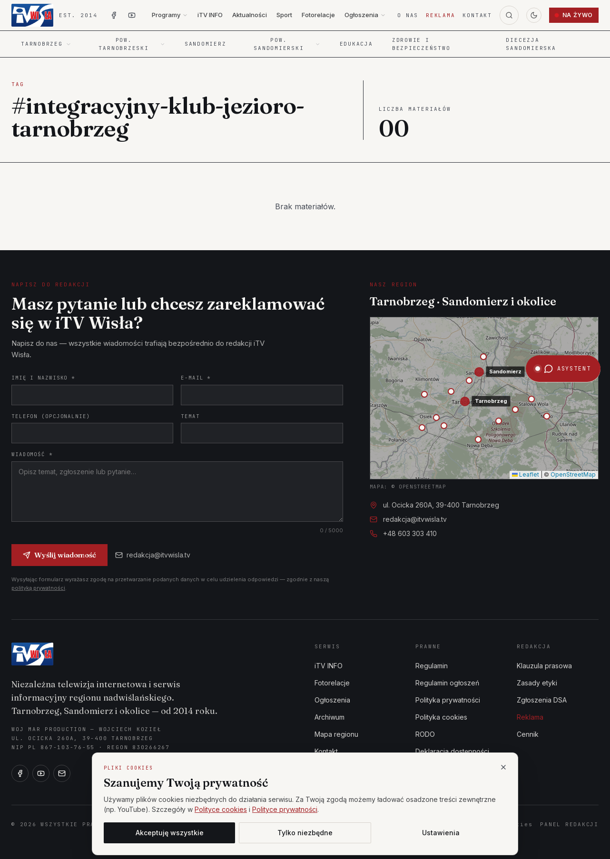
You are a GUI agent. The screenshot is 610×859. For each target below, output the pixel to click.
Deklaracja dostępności (452, 751)
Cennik (528, 734)
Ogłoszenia (365, 15)
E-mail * (196, 377)
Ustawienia (441, 833)
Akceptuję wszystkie (170, 833)
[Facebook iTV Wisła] (113, 15)
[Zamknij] (503, 767)
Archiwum (329, 717)
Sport (284, 15)
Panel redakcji (569, 824)
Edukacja (356, 43)
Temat (190, 416)
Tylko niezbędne (305, 833)
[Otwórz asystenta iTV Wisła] (563, 223)
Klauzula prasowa (544, 666)
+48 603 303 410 (410, 533)
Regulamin (431, 666)
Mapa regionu (336, 734)
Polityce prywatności (284, 809)
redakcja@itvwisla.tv (152, 555)
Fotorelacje (318, 15)
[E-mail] (61, 773)
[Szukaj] (509, 15)
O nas (407, 15)
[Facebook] (20, 773)
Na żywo (574, 15)
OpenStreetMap (573, 474)
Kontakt (477, 15)
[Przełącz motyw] (533, 15)
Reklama (440, 15)
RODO (425, 734)
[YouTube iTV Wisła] (131, 15)
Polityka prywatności (447, 700)
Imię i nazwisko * (43, 377)
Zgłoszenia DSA (542, 700)
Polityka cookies (441, 717)
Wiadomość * (32, 454)
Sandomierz (205, 43)
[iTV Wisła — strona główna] (54, 15)
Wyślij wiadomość (59, 554)
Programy (170, 15)
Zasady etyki (537, 683)
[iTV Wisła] (32, 654)
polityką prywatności (38, 588)
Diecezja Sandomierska (531, 44)
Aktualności (249, 15)
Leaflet (525, 474)
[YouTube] (40, 773)
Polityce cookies (221, 809)
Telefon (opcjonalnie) (50, 416)
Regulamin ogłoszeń (447, 683)
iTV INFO (210, 15)
